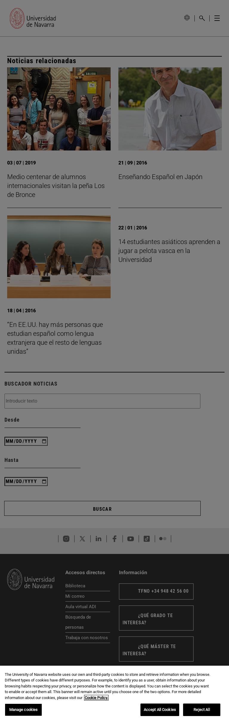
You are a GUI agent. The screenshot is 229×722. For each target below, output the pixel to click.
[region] (114, 694)
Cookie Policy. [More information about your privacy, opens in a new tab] (96, 697)
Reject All (202, 709)
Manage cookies (23, 709)
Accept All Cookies (160, 709)
